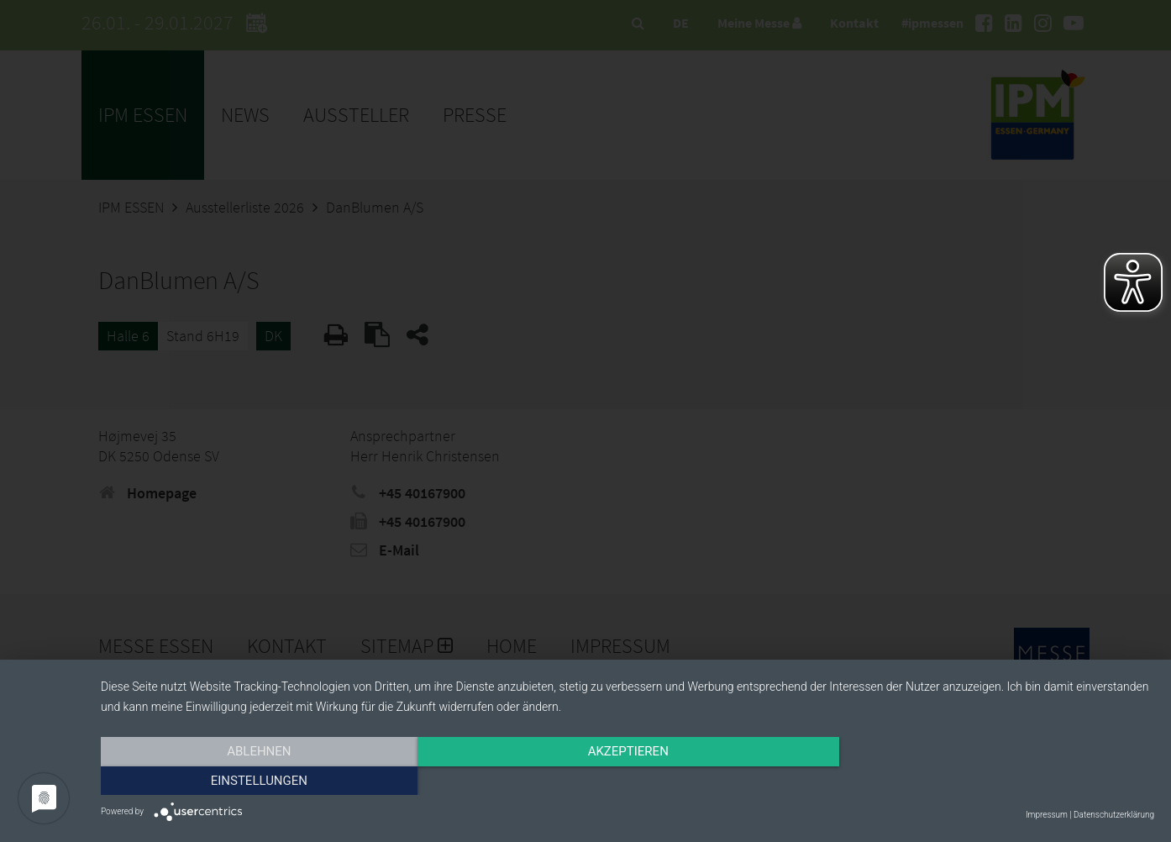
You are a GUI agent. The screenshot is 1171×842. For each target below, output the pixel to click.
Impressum (1047, 814)
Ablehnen (259, 780)
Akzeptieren (627, 780)
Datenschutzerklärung (1114, 814)
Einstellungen (996, 780)
